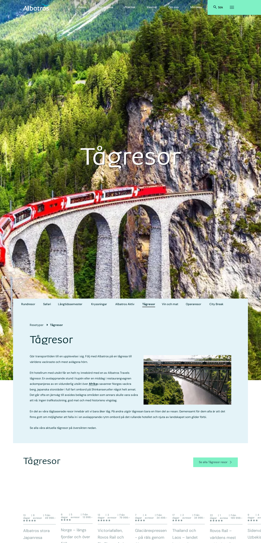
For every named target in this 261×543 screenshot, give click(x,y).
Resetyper (37, 325)
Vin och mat (170, 304)
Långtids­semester (70, 304)
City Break (216, 304)
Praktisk (130, 7)
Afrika (93, 384)
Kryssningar (99, 304)
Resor (82, 7)
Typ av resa (105, 7)
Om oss (173, 7)
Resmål (152, 7)
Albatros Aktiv (124, 304)
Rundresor (28, 304)
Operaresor (193, 304)
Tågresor (148, 304)
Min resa (196, 7)
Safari (47, 304)
